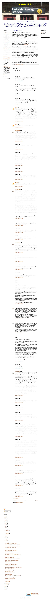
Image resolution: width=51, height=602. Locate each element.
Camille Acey (5, 66)
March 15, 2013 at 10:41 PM (19, 395)
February (7, 583)
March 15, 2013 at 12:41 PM (19, 218)
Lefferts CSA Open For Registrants (10, 578)
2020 (5, 517)
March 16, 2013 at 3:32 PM (19, 457)
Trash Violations (7, 581)
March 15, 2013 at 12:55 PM (19, 232)
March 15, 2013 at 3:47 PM (19, 303)
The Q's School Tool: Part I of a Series (10, 547)
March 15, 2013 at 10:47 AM (19, 121)
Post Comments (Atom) (19, 502)
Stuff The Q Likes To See (9, 571)
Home (26, 500)
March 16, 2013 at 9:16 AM (19, 402)
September (7, 533)
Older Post (36, 500)
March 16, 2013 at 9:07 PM (19, 465)
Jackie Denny (5, 56)
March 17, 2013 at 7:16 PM (19, 496)
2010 (5, 589)
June (6, 537)
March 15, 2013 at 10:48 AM (19, 127)
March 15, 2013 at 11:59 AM (19, 179)
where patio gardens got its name (7, 58)
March (7, 542)
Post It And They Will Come (9, 553)
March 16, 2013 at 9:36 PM (19, 473)
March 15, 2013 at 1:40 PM (19, 252)
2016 (5, 523)
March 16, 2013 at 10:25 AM (19, 420)
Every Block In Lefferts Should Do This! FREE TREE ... (13, 567)
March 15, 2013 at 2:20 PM (19, 261)
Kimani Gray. (26, 44)
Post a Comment (16, 498)
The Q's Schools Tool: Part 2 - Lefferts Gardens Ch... (13, 546)
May (6, 539)
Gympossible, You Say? (8, 561)
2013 (5, 527)
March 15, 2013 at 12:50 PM (19, 225)
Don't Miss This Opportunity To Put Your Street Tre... (13, 558)
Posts (5, 509)
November (7, 530)
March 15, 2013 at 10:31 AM (19, 104)
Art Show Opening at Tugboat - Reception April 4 (12, 544)
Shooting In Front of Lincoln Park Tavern (11, 564)
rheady (5, 32)
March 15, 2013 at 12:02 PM (19, 186)
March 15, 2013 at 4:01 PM (19, 332)
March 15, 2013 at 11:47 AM (19, 149)
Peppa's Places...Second (8, 574)
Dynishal (16, 107)
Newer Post (14, 500)
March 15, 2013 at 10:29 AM (19, 95)
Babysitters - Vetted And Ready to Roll (10, 550)
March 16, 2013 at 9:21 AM (19, 409)
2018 (5, 520)
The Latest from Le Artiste (9, 551)
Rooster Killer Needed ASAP (9, 557)
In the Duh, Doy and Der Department (10, 570)
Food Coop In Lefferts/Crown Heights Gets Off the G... (13, 575)
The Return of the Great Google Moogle (11, 543)
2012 (5, 586)
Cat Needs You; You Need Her (9, 568)
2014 (5, 526)
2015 (5, 524)
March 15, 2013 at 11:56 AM (19, 165)
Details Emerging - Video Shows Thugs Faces (11, 560)
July (6, 536)
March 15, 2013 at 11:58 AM (19, 171)
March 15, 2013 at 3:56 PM (19, 318)
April (6, 540)
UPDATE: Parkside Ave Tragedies (10, 577)
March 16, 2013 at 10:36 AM (19, 436)
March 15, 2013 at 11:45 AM (19, 141)
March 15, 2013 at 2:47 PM (19, 277)
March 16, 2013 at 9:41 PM (19, 485)
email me (42, 32)
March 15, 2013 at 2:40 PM (19, 269)
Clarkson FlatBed (17, 130)
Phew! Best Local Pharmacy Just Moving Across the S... (13, 554)
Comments (6, 511)
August (7, 534)
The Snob (16, 182)
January (7, 584)
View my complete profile (35, 594)
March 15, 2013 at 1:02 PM (19, 239)
